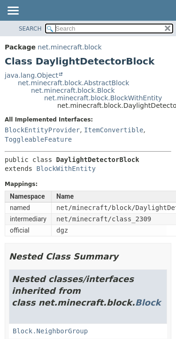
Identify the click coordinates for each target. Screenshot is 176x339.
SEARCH (30, 28)
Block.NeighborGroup (50, 331)
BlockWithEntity (65, 168)
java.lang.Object (31, 75)
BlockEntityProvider (42, 130)
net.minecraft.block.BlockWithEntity (103, 98)
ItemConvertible (113, 130)
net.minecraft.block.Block (73, 90)
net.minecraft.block (69, 47)
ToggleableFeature (38, 139)
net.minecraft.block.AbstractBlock (73, 83)
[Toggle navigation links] (13, 11)
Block (148, 302)
